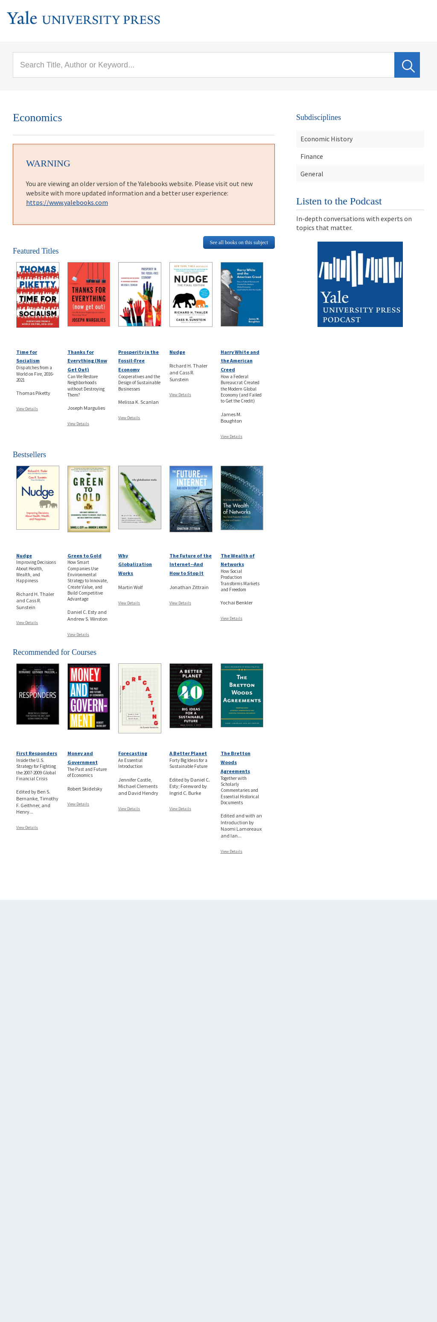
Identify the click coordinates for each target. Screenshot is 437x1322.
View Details (27, 408)
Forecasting (132, 753)
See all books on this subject (239, 242)
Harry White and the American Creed (240, 361)
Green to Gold (84, 555)
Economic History (326, 138)
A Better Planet (188, 753)
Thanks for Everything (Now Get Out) (87, 361)
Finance (311, 156)
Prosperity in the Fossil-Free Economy (138, 361)
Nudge (177, 352)
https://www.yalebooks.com (67, 202)
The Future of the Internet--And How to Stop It (190, 564)
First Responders (36, 753)
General (311, 173)
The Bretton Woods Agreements (236, 762)
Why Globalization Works (135, 564)
